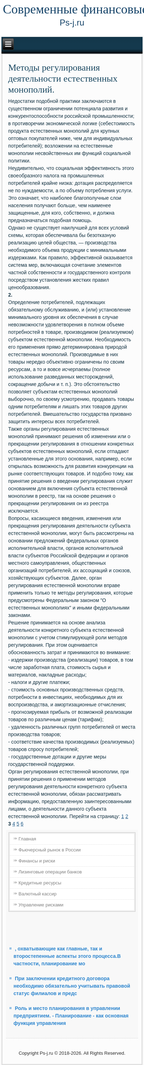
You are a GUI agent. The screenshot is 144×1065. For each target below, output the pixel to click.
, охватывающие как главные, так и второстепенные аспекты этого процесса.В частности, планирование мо (67, 956)
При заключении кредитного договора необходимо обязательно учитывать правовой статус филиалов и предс (72, 986)
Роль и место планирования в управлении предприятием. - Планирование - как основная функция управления (71, 1015)
